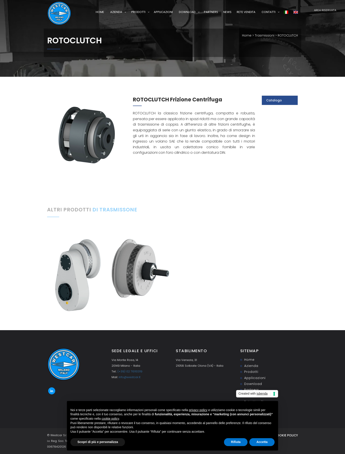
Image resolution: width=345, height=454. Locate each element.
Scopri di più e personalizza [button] (97, 442)
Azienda (116, 12)
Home (100, 12)
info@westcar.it (129, 377)
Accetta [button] (262, 442)
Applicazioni (163, 12)
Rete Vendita (246, 12)
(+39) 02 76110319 (129, 371)
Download (187, 12)
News (227, 12)
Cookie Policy (286, 435)
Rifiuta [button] (236, 442)
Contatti (268, 12)
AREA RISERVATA (325, 10)
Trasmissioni (264, 35)
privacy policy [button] (198, 410)
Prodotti (138, 12)
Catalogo (274, 100)
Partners (211, 12)
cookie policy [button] (110, 418)
